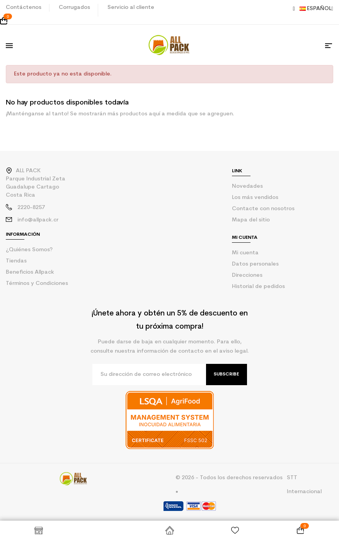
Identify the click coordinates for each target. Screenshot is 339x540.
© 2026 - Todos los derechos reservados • (229, 485)
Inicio (169, 530)
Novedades (247, 186)
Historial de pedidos (258, 287)
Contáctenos (23, 7)
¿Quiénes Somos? (29, 250)
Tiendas (16, 261)
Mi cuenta (245, 253)
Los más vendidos (255, 198)
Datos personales (255, 264)
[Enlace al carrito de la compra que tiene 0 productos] (169, 20)
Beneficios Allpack (30, 272)
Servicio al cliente (130, 7)
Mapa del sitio (251, 220)
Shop (38, 530)
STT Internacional (304, 485)
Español (316, 9)
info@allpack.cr (37, 220)
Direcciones (247, 275)
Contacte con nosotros (263, 209)
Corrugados (74, 7)
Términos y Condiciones (37, 283)
